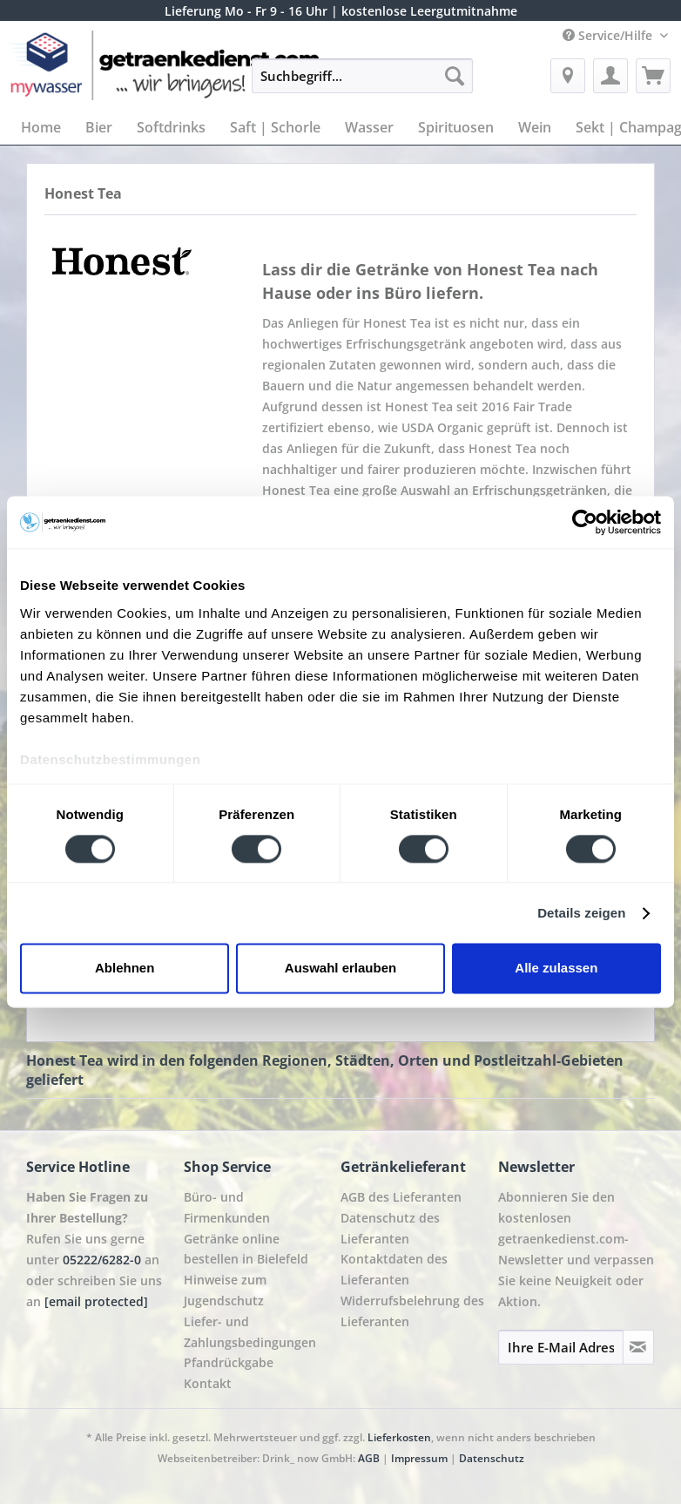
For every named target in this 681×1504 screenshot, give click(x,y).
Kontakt (208, 1383)
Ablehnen (124, 968)
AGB (369, 1458)
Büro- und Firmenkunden (227, 1207)
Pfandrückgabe (228, 1362)
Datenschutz (491, 1458)
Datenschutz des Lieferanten (390, 1228)
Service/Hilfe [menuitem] (609, 35)
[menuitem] (362, 84)
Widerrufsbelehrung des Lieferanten (412, 1311)
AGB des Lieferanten (401, 1197)
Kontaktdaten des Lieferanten (394, 1269)
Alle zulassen (556, 968)
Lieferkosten (399, 1437)
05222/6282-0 (102, 1259)
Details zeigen (581, 912)
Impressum (419, 1458)
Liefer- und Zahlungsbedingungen (250, 1332)
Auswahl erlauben (340, 968)
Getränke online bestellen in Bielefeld (246, 1249)
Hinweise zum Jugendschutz (225, 1290)
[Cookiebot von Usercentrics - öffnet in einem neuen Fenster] (585, 522)
